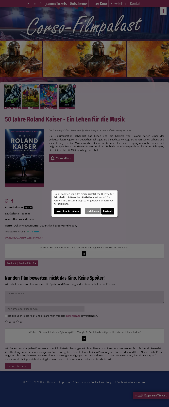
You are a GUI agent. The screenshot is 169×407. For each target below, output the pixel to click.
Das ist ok (108, 211)
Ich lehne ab (93, 211)
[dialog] (84, 203)
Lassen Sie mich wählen (67, 211)
